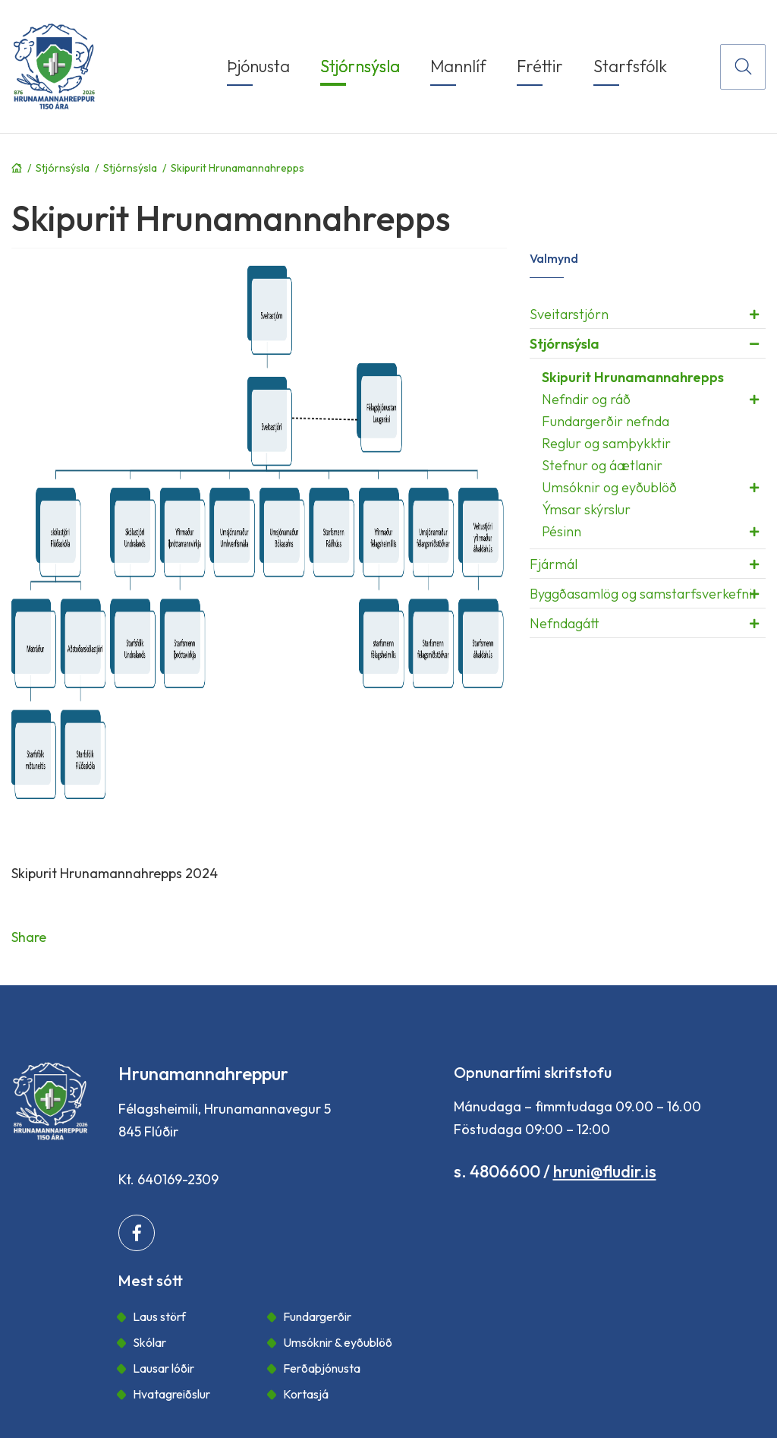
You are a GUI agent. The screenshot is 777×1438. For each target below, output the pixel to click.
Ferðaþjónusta (321, 1368)
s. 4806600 (497, 1171)
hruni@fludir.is (604, 1171)
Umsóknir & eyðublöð (337, 1342)
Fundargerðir (317, 1316)
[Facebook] (136, 1233)
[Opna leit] (743, 67)
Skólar (149, 1342)
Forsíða (16, 168)
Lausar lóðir (163, 1368)
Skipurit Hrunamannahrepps (237, 168)
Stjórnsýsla (63, 168)
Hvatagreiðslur (171, 1394)
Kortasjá (306, 1394)
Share (28, 937)
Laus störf (159, 1316)
